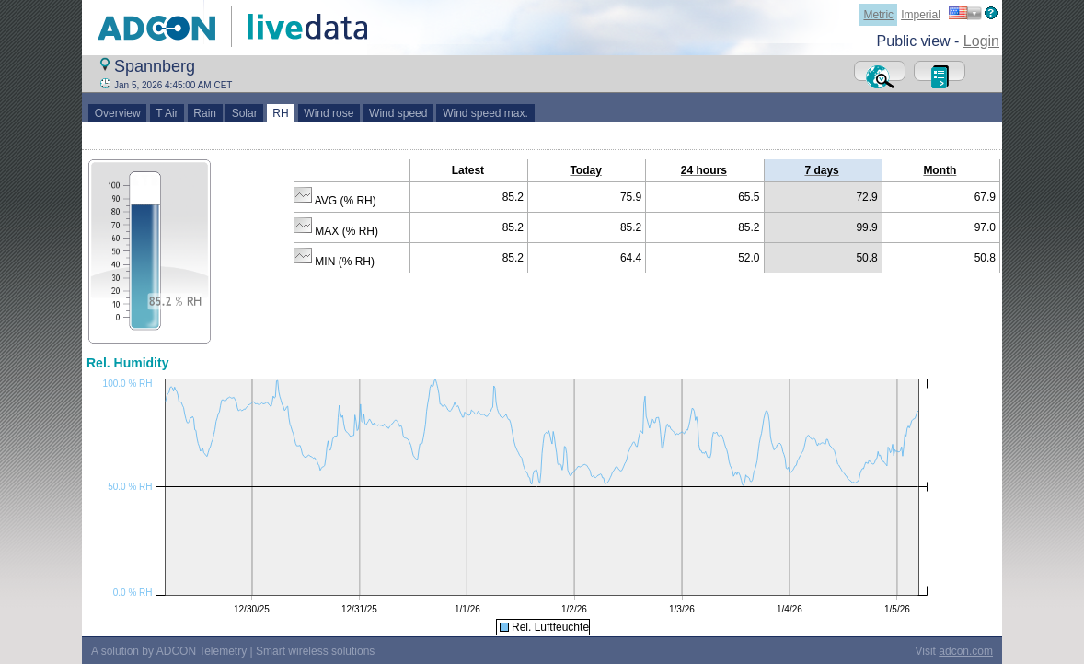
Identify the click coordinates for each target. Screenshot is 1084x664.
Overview (117, 113)
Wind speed (398, 113)
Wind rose (329, 113)
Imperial (920, 14)
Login (981, 41)
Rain (205, 113)
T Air (167, 113)
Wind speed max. (485, 113)
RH (281, 113)
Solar (244, 113)
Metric (878, 14)
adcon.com (966, 651)
